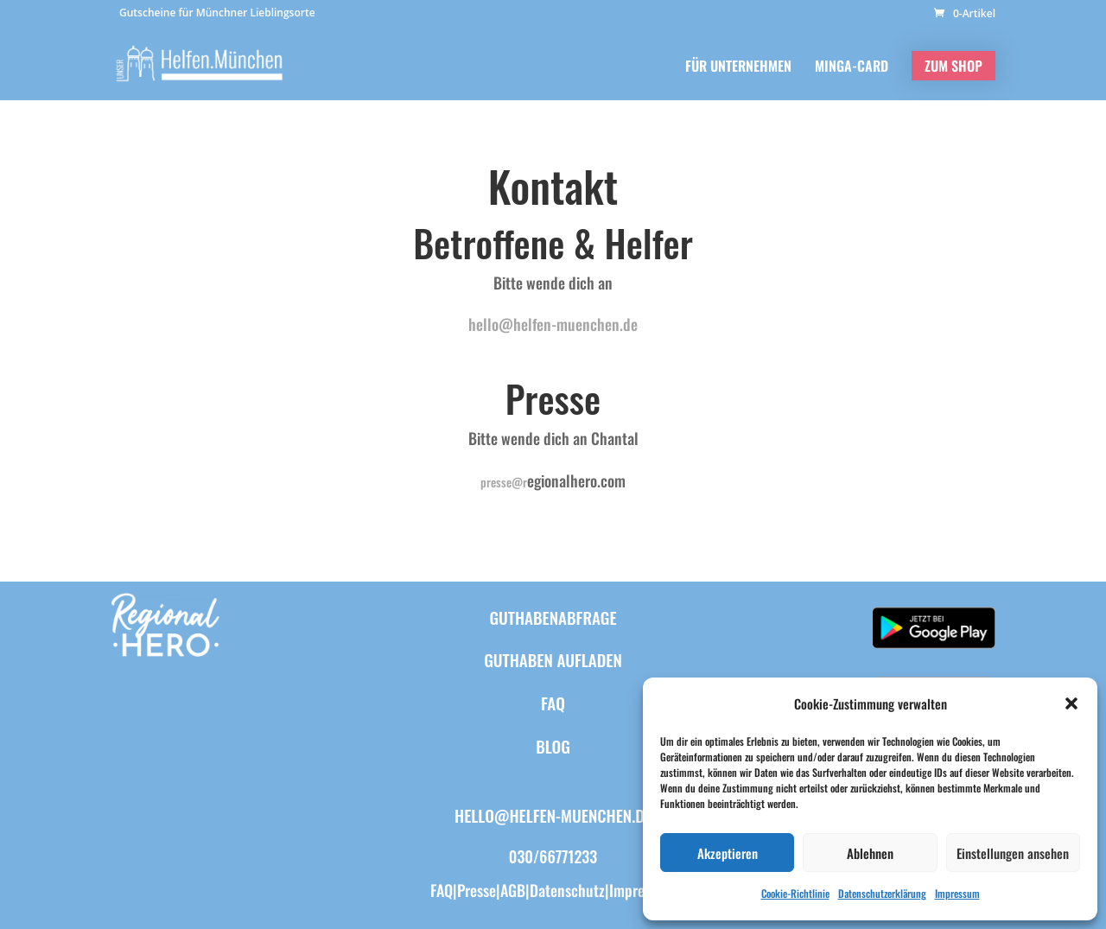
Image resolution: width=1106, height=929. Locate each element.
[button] (1071, 703)
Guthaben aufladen (553, 659)
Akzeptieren (727, 852)
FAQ (553, 702)
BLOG (553, 746)
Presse (476, 890)
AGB (512, 890)
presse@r (503, 482)
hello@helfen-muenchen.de (553, 324)
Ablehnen (870, 852)
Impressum (957, 893)
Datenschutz (567, 890)
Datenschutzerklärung (882, 893)
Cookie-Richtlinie (795, 893)
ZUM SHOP (953, 65)
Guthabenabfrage (552, 617)
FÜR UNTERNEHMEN (738, 68)
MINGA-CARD (851, 68)
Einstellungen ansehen (1013, 852)
